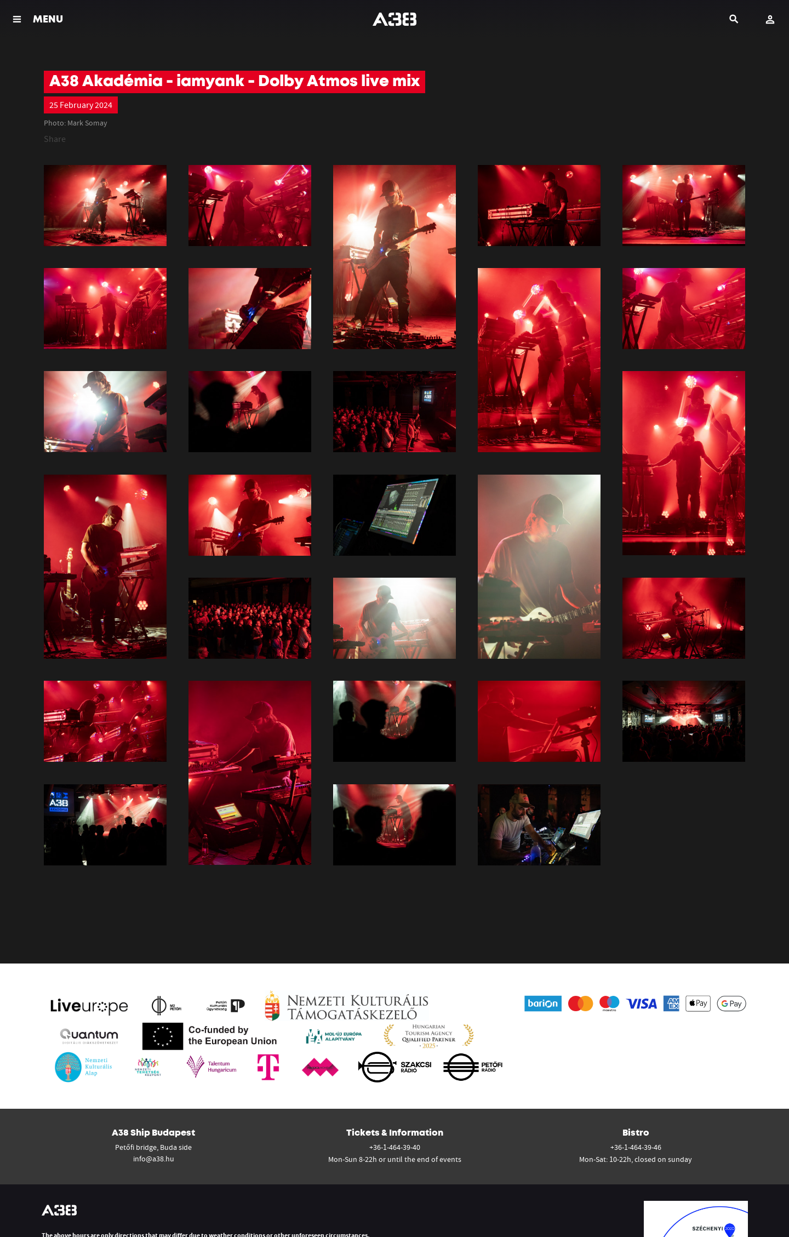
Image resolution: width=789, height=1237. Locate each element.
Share (55, 138)
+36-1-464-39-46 (635, 1147)
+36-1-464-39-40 (394, 1147)
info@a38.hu (153, 1159)
